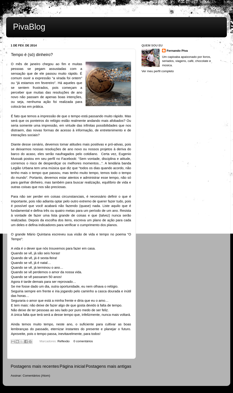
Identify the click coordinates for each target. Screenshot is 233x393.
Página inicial (72, 366)
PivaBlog (29, 26)
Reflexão (64, 341)
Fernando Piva (177, 50)
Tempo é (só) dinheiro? (32, 54)
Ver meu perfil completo (158, 71)
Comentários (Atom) (36, 375)
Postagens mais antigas (108, 366)
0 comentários (83, 341)
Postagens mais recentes (35, 366)
